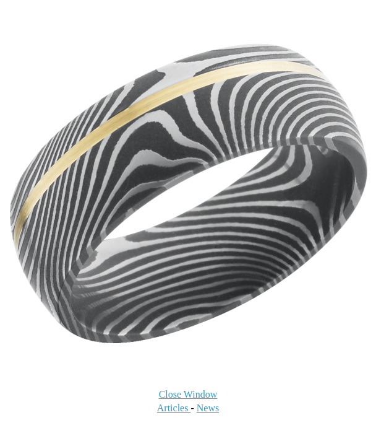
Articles (174, 408)
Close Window (188, 394)
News (208, 408)
